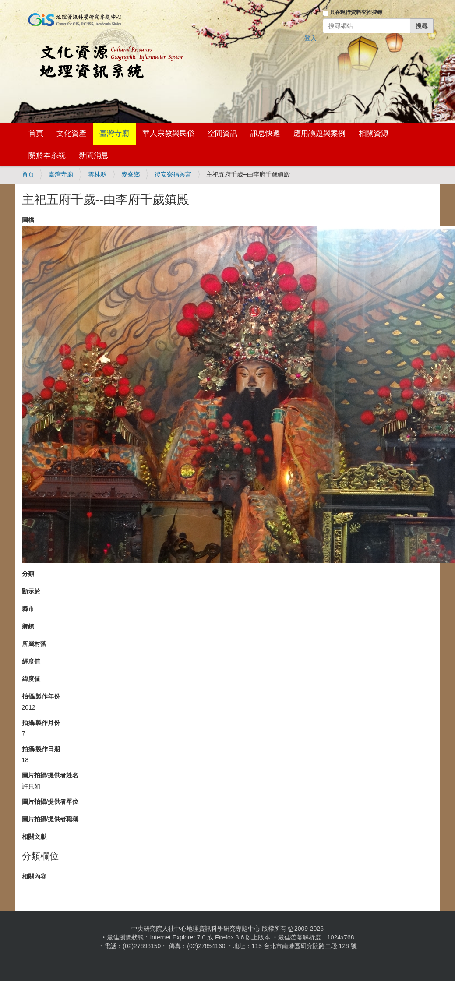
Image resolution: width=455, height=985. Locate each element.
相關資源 (373, 133)
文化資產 (71, 133)
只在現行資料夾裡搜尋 (356, 12)
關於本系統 (47, 155)
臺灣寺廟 (114, 133)
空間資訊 (222, 133)
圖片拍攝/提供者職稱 (50, 819)
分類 (28, 573)
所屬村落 (34, 643)
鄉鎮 (28, 626)
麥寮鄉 (130, 174)
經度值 (31, 661)
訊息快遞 (265, 133)
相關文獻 (34, 836)
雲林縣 (97, 174)
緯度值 (31, 678)
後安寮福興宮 (173, 174)
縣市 (28, 608)
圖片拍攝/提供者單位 (50, 801)
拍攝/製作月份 (41, 722)
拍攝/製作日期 (41, 748)
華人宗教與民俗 (168, 133)
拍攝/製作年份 (41, 696)
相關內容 (34, 876)
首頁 (35, 133)
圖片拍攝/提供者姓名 (50, 775)
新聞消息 (94, 155)
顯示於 (31, 591)
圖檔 (28, 219)
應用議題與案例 (319, 133)
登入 (310, 38)
